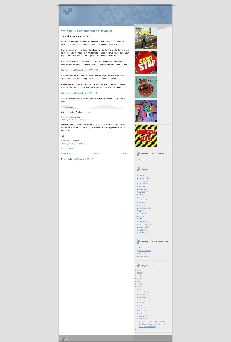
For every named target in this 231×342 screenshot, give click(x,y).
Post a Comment (68, 148)
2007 (139, 329)
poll (140, 211)
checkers (142, 183)
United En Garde (145, 251)
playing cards (143, 208)
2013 (139, 276)
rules (140, 216)
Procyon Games (115, 15)
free (140, 197)
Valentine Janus (68, 141)
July (140, 302)
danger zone (143, 189)
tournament (143, 227)
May (140, 308)
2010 (139, 284)
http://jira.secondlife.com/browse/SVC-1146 (79, 93)
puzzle (141, 213)
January (142, 319)
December (143, 292)
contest (141, 186)
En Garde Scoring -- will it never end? (152, 324)
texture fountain (144, 224)
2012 (139, 278)
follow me (142, 194)
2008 (139, 289)
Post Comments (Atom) (83, 159)
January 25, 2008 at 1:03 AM (73, 120)
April (140, 310)
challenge (142, 181)
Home (95, 153)
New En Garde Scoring (147, 327)
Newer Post (66, 153)
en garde (142, 192)
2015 (139, 270)
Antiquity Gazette (145, 256)
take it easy (143, 221)
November (143, 294)
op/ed (141, 205)
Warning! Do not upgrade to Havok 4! (86, 30)
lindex (141, 202)
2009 (139, 286)
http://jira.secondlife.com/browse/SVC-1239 (79, 70)
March (141, 313)
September (143, 300)
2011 (139, 281)
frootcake (142, 200)
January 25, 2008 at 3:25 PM (73, 144)
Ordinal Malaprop (68, 117)
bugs (140, 175)
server (141, 219)
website (141, 232)
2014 (139, 273)
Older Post (124, 153)
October (142, 297)
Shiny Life (142, 253)
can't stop (142, 178)
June (141, 305)
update (141, 230)
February (142, 316)
